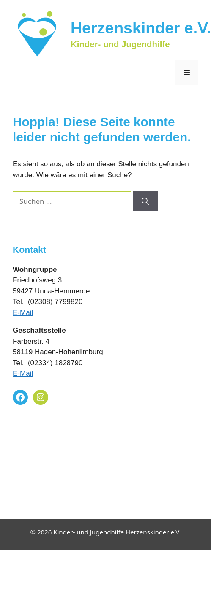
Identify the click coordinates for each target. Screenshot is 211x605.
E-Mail (23, 313)
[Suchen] (145, 201)
